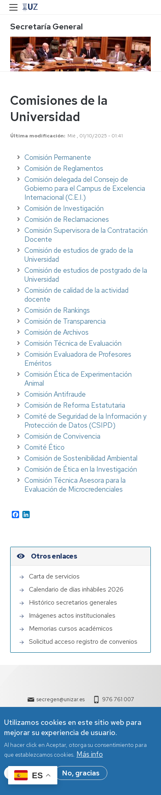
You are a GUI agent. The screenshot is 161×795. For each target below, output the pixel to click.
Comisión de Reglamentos (63, 168)
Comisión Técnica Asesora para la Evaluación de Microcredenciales (75, 485)
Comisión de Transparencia (65, 321)
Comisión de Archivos (56, 332)
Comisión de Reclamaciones (66, 219)
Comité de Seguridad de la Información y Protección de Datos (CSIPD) (85, 421)
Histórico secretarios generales (73, 602)
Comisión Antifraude (55, 394)
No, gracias (81, 773)
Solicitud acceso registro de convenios (83, 641)
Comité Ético (44, 447)
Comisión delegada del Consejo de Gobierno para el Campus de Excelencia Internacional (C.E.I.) (84, 188)
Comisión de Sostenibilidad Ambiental (80, 458)
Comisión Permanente (57, 157)
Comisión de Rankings (57, 310)
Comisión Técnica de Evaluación (73, 343)
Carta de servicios (54, 576)
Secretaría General (46, 26)
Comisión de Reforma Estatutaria (74, 405)
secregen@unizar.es (61, 699)
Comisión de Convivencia (62, 436)
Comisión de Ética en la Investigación (80, 469)
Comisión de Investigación (64, 208)
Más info (89, 754)
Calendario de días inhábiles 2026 (76, 589)
